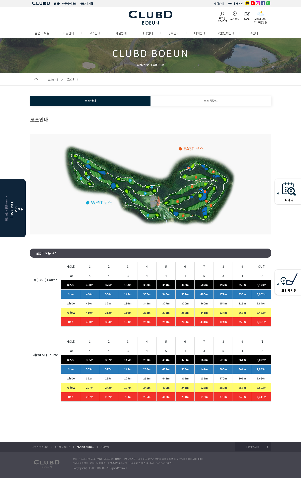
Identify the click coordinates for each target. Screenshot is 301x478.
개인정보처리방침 (85, 446)
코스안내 (94, 33)
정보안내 (173, 33)
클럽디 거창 (86, 3)
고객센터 (252, 33)
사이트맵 (105, 446)
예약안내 (147, 33)
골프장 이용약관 (62, 446)
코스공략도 (211, 101)
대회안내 (219, 3)
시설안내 (121, 33)
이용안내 (68, 33)
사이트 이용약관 (40, 446)
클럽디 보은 (42, 33)
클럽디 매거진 (235, 3)
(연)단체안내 (226, 33)
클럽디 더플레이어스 (65, 3)
